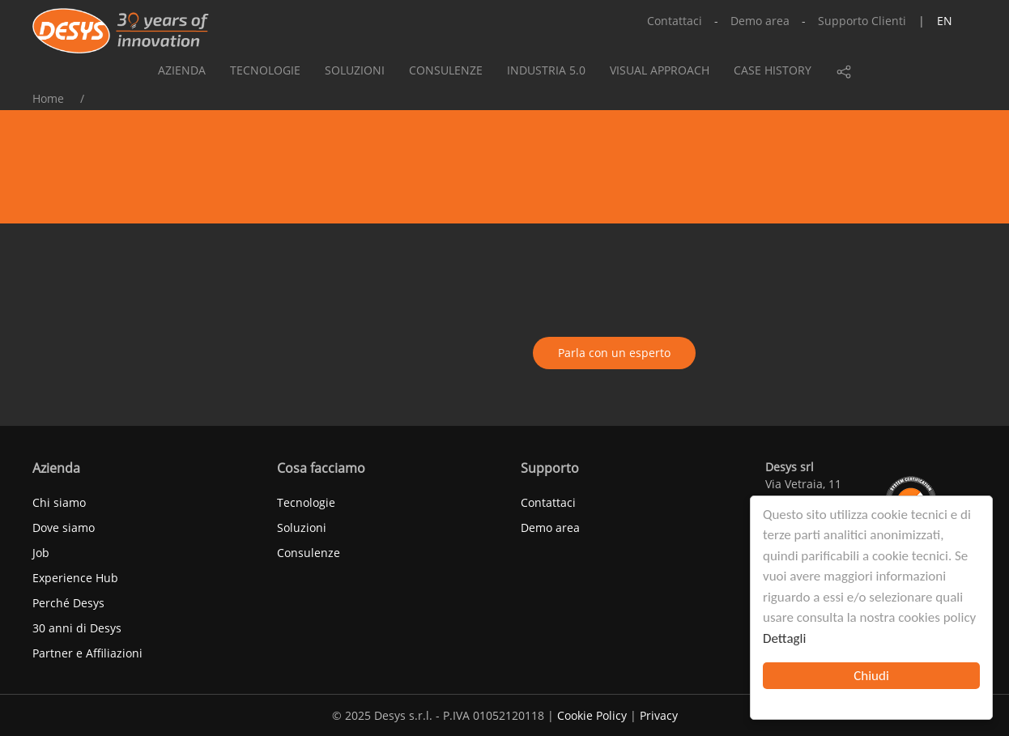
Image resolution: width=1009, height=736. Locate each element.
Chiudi (871, 675)
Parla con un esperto (614, 352)
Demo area (760, 20)
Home (48, 98)
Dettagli (784, 638)
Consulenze (446, 70)
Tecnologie (265, 70)
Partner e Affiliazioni (87, 653)
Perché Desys (68, 602)
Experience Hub (75, 577)
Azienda (182, 70)
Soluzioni (355, 70)
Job (40, 552)
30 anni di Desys (76, 628)
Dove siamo (63, 527)
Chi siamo (59, 502)
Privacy (659, 715)
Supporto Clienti (862, 20)
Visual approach (659, 70)
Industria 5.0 (546, 70)
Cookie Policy (592, 715)
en (944, 20)
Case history (772, 70)
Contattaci (674, 20)
